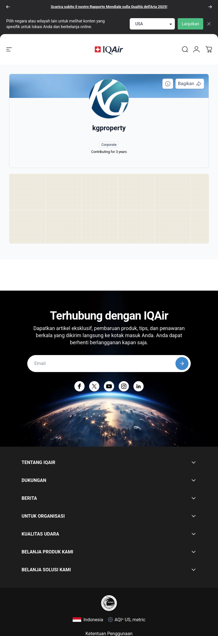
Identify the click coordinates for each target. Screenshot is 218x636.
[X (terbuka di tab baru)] (94, 386)
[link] (185, 49)
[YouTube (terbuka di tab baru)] (109, 386)
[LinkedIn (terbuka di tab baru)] (138, 386)
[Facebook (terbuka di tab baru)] (79, 386)
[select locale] (152, 24)
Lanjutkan (190, 24)
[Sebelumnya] (8, 7)
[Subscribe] (181, 363)
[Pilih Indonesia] (88, 619)
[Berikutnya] (210, 7)
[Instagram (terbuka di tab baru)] (124, 386)
